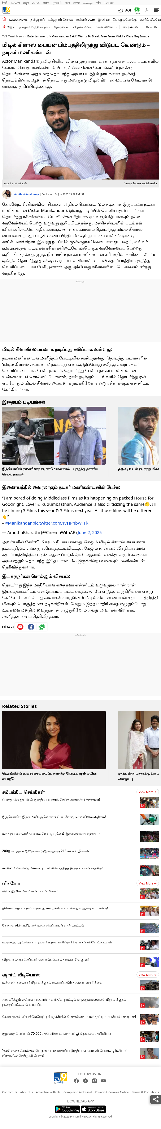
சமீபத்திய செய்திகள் (23, 790)
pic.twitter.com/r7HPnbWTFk (60, 521)
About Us (26, 1090)
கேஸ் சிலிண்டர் (106, 27)
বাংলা (67, 3)
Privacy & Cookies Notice (112, 1090)
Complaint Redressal (78, 1090)
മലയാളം (87, 3)
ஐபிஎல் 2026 (85, 19)
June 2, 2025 (90, 530)
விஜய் (11, 27)
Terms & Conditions (145, 1090)
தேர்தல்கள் (61, 27)
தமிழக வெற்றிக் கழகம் (34, 27)
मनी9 (98, 3)
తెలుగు (36, 3)
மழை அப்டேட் (132, 27)
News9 (15, 3)
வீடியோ (11, 881)
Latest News (18, 19)
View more (148, 790)
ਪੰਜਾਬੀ (76, 3)
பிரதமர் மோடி (82, 27)
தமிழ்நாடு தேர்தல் (60, 19)
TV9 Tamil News (13, 36)
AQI (128, 10)
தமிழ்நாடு (37, 19)
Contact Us (9, 1090)
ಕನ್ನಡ (26, 3)
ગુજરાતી (57, 3)
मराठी (46, 3)
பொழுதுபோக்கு (124, 19)
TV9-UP (109, 3)
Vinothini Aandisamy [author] (27, 194)
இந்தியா (104, 19)
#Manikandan (18, 521)
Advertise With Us (48, 1090)
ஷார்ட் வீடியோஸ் (21, 972)
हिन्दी (5, 3)
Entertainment (37, 36)
